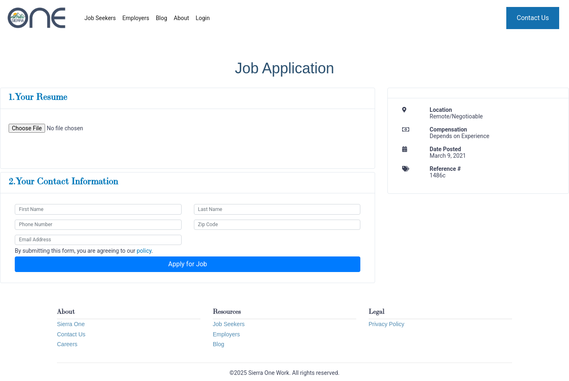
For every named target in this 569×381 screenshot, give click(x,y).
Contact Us (533, 18)
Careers (67, 344)
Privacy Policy (386, 324)
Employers (136, 18)
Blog (161, 18)
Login (203, 18)
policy (144, 250)
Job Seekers (100, 18)
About (181, 18)
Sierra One (71, 324)
